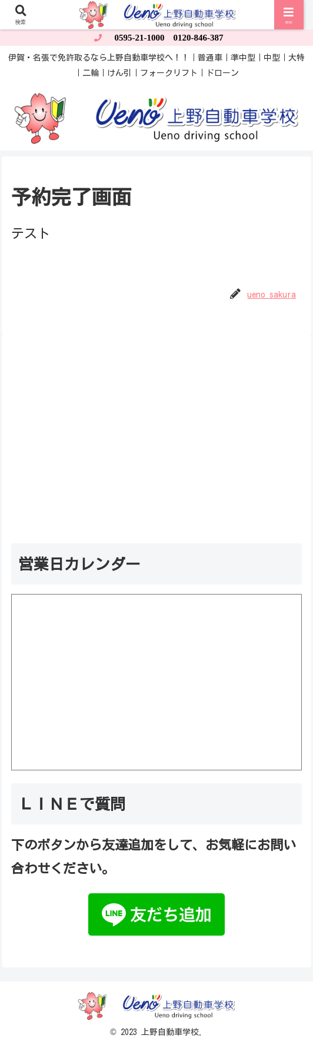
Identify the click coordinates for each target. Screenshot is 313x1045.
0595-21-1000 (140, 37)
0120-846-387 (199, 37)
